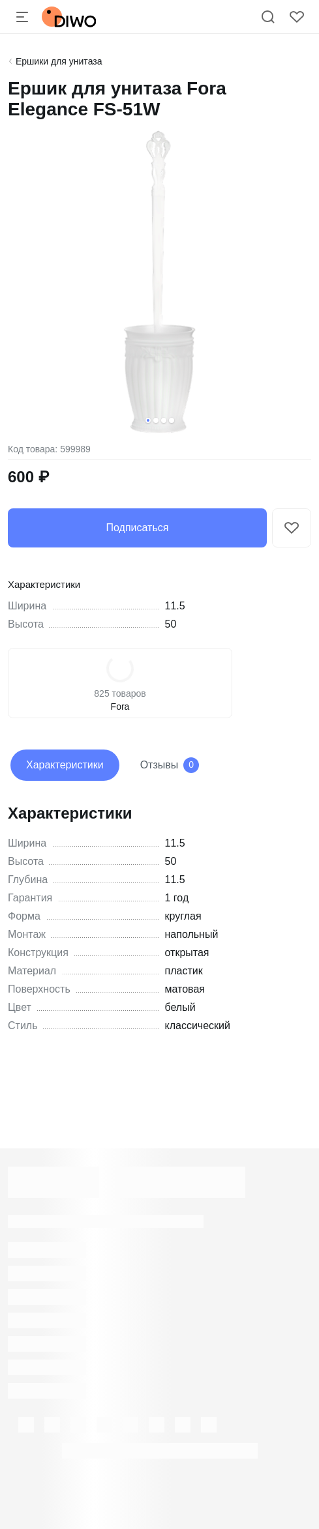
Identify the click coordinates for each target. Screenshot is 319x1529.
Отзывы (170, 765)
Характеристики (65, 764)
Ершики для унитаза (59, 61)
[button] (148, 420)
